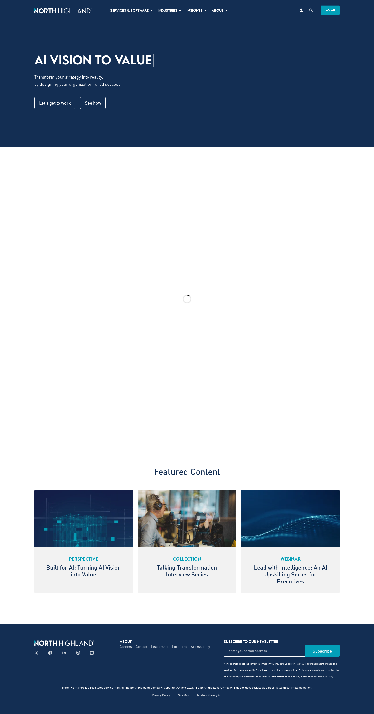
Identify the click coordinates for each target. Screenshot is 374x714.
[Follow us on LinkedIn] (64, 653)
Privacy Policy (326, 676)
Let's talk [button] (330, 10)
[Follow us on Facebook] (50, 653)
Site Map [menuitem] (183, 695)
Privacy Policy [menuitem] (161, 695)
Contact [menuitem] (141, 647)
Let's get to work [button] (55, 103)
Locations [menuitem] (179, 647)
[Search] (311, 10)
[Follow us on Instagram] (78, 653)
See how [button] (93, 103)
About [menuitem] (126, 641)
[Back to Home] (63, 10)
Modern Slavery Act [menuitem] (209, 695)
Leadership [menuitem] (159, 647)
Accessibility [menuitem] (200, 647)
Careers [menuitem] (126, 647)
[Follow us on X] (37, 653)
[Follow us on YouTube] (90, 653)
